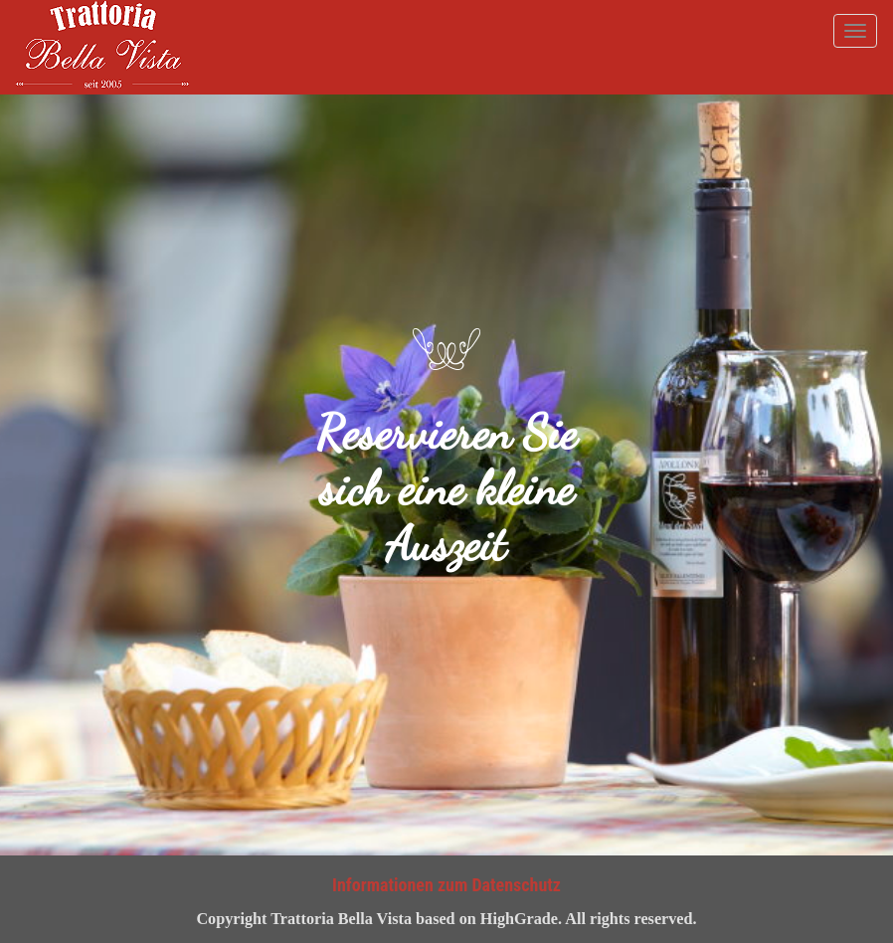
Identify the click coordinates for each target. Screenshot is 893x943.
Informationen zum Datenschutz (446, 884)
